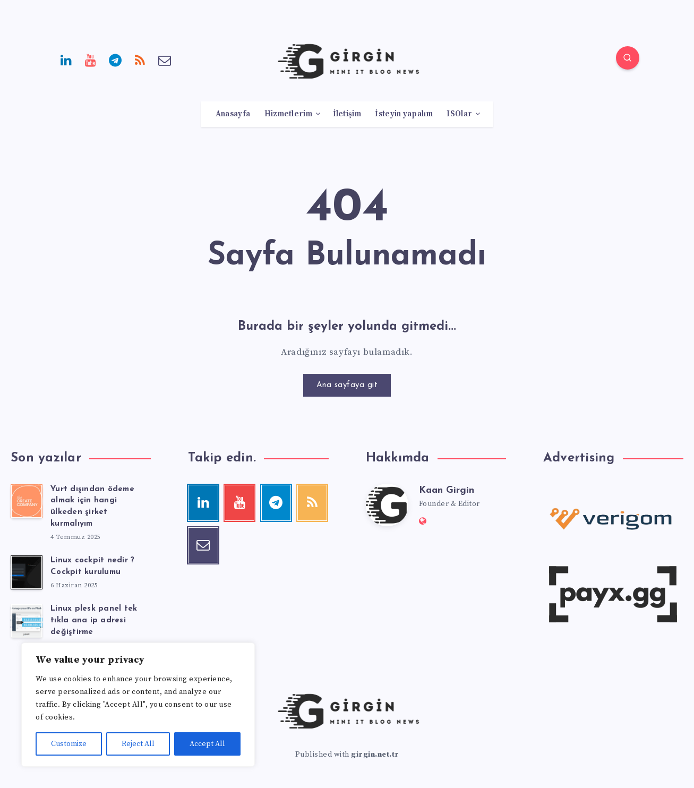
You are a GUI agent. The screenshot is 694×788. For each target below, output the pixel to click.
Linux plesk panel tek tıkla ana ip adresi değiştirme (93, 620)
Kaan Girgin (446, 490)
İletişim (347, 114)
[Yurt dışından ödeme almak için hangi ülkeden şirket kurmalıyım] (26, 501)
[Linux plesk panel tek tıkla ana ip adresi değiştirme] (26, 621)
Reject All (138, 744)
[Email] (165, 59)
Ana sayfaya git (347, 385)
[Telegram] (116, 59)
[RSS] (140, 59)
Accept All (207, 744)
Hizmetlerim (288, 114)
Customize (69, 744)
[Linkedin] (66, 59)
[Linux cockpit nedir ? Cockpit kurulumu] (26, 572)
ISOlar (459, 114)
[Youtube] (91, 59)
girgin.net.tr (375, 754)
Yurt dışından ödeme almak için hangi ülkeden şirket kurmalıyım (92, 506)
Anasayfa (233, 114)
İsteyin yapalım (404, 114)
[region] (138, 705)
